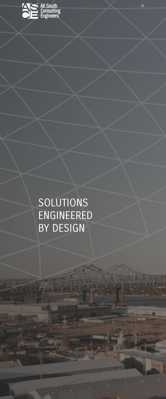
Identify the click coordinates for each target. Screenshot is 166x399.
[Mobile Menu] (143, 6)
